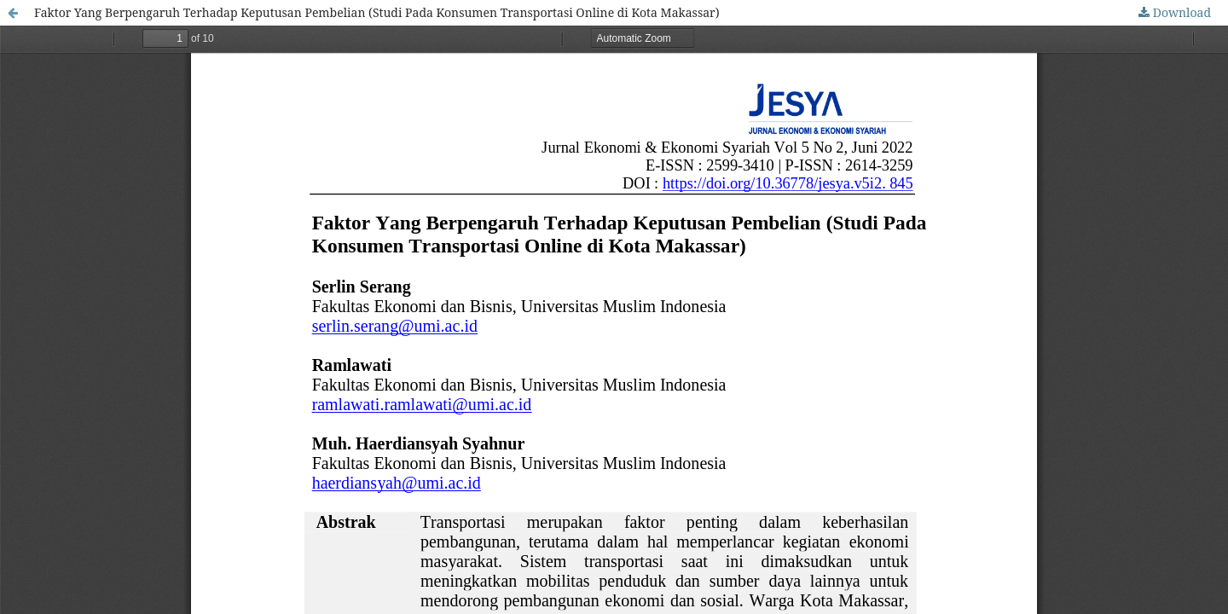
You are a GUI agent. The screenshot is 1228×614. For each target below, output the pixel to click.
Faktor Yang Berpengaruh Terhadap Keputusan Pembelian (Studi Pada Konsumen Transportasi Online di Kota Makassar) (377, 12)
